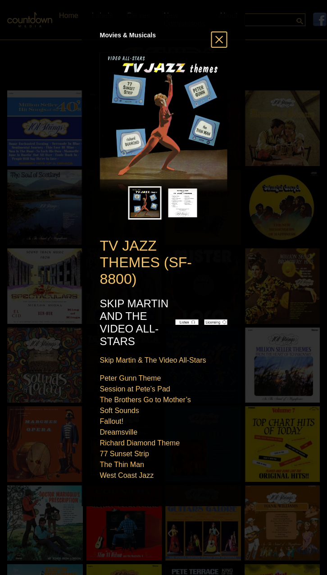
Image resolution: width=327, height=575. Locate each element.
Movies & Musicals (128, 35)
